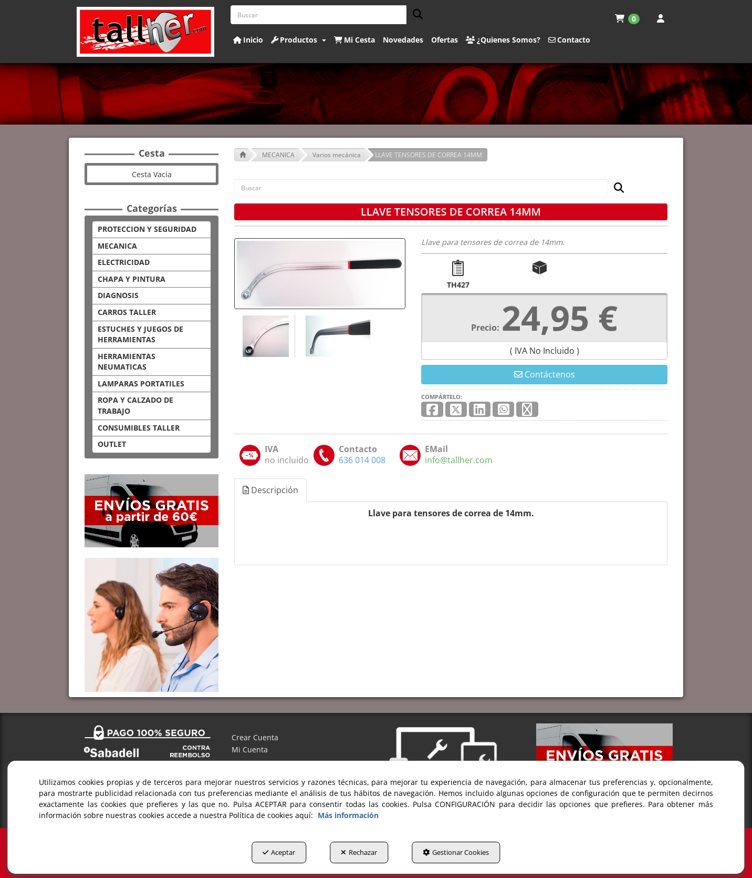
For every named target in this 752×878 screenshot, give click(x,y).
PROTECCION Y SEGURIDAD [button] (147, 229)
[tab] (271, 490)
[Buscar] (414, 15)
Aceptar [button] (279, 852)
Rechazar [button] (359, 852)
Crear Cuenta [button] (255, 737)
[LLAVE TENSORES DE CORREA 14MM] (320, 274)
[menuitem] (627, 18)
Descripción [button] (270, 490)
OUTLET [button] (112, 444)
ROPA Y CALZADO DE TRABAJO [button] (135, 405)
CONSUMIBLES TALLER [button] (139, 428)
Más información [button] (348, 815)
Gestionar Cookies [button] (456, 852)
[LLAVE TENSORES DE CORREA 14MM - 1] (264, 336)
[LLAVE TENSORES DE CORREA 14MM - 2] (336, 336)
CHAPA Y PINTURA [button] (131, 279)
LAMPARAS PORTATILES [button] (141, 384)
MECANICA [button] (117, 246)
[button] (146, 32)
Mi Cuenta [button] (250, 749)
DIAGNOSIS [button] (118, 295)
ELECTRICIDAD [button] (124, 262)
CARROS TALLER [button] (127, 312)
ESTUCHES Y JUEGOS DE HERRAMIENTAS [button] (140, 334)
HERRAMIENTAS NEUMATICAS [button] (126, 361)
